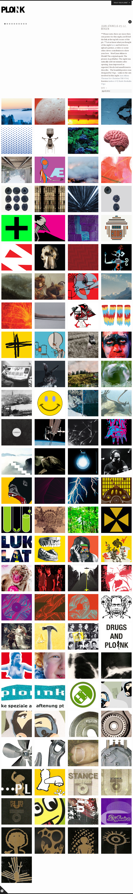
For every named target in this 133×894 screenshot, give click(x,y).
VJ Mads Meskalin (123, 81)
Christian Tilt (117, 78)
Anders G (112, 81)
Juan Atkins (124, 76)
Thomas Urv (106, 78)
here (113, 45)
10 (26, 24)
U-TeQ (126, 78)
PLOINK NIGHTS (28, 10)
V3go (103, 84)
